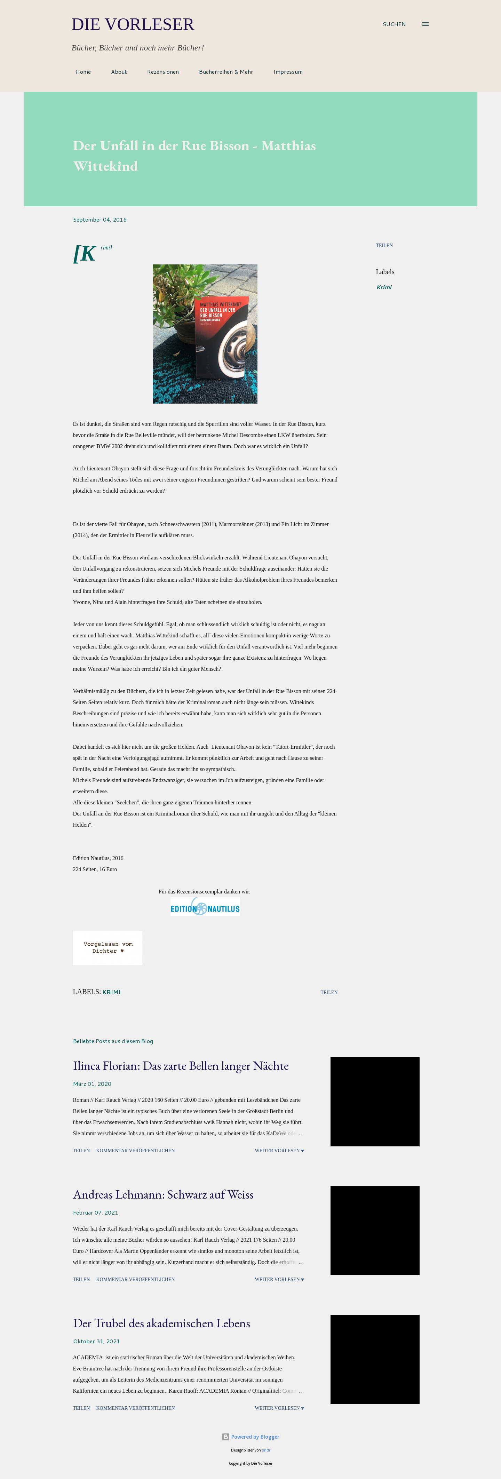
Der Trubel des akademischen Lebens (161, 1323)
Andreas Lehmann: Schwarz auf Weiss (163, 1194)
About (115, 71)
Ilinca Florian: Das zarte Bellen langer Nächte (181, 1065)
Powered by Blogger (250, 1436)
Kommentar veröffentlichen (135, 1150)
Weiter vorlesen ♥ (279, 1150)
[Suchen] (394, 24)
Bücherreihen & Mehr (222, 71)
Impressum (284, 71)
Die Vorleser (133, 24)
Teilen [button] (384, 245)
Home (79, 71)
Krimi (383, 287)
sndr (266, 1450)
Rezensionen (159, 71)
